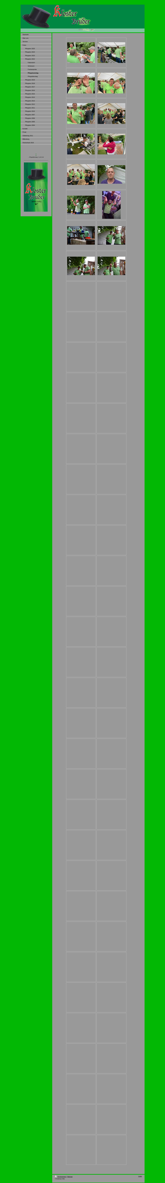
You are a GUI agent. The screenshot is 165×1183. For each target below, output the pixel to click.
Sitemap (70, 1176)
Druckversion (60, 1176)
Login (140, 1176)
